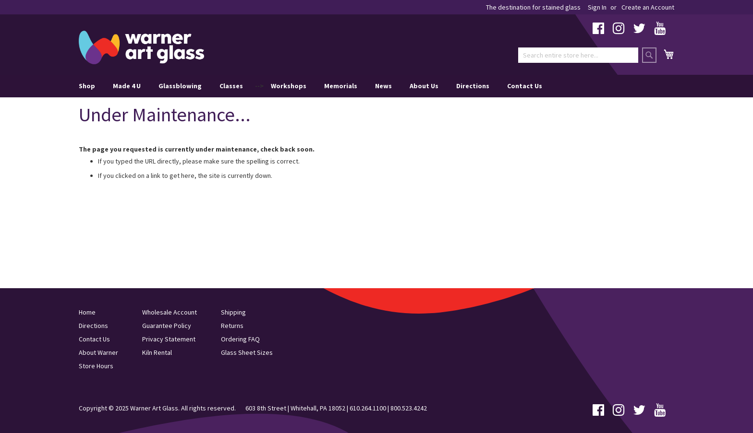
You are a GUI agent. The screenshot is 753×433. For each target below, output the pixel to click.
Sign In (597, 7)
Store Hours (96, 366)
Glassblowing (180, 86)
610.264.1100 (368, 408)
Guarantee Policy (166, 325)
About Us (424, 86)
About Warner (98, 352)
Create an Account (647, 7)
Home (87, 312)
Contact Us (524, 86)
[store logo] (141, 47)
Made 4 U (127, 86)
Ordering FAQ (240, 339)
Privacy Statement (168, 339)
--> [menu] (310, 86)
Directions (472, 86)
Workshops (288, 86)
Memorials (340, 86)
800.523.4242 (408, 408)
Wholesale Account (169, 312)
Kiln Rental (157, 352)
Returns (232, 325)
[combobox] (578, 55)
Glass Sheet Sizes (247, 352)
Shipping (233, 312)
